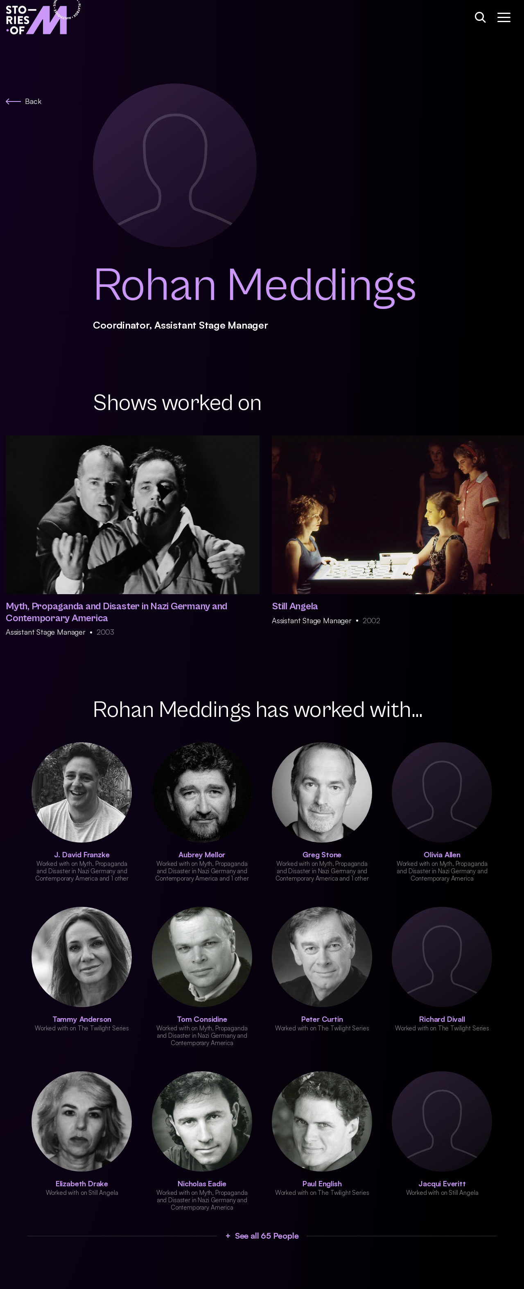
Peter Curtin (322, 1018)
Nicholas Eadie (202, 1183)
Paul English (322, 1183)
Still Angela (295, 606)
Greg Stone (322, 854)
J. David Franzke (81, 854)
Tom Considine (202, 1018)
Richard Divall (442, 1018)
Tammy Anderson (81, 1018)
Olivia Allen (442, 854)
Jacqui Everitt (441, 1183)
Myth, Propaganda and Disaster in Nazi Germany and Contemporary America (116, 612)
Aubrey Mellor (201, 854)
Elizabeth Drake (82, 1183)
